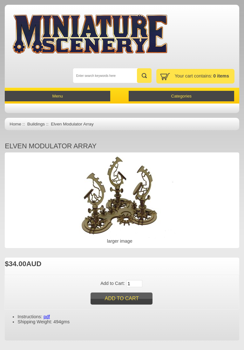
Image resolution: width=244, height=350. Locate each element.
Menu (57, 96)
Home (15, 124)
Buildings (36, 124)
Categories (181, 96)
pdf (47, 316)
